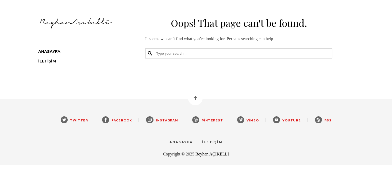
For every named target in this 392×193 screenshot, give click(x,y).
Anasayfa (49, 51)
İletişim (47, 61)
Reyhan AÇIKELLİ (212, 154)
